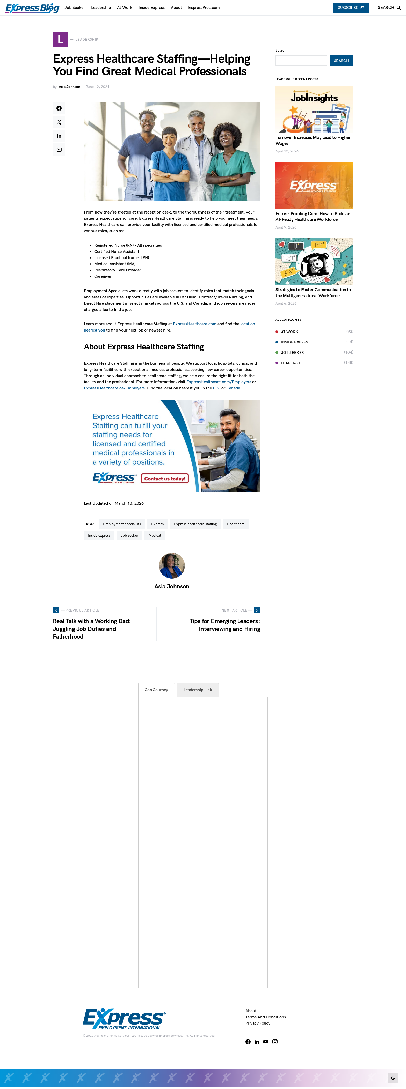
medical (155, 537)
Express (157, 526)
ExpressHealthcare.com (194, 325)
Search (281, 35)
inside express (99, 537)
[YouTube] (265, 1043)
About (251, 1012)
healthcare (235, 526)
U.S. (216, 389)
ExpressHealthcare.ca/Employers (114, 389)
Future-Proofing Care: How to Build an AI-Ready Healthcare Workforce (313, 201)
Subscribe (351, 7)
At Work (287, 316)
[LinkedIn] (257, 1043)
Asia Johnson (69, 88)
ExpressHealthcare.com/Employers (218, 383)
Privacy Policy (257, 1025)
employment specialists (122, 526)
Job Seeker (290, 337)
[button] (393, 1078)
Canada (233, 389)
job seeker (129, 537)
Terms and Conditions (265, 1019)
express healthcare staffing (195, 526)
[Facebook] (248, 1043)
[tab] (156, 692)
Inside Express (293, 327)
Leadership (290, 347)
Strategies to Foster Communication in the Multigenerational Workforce (313, 277)
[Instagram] (275, 1043)
